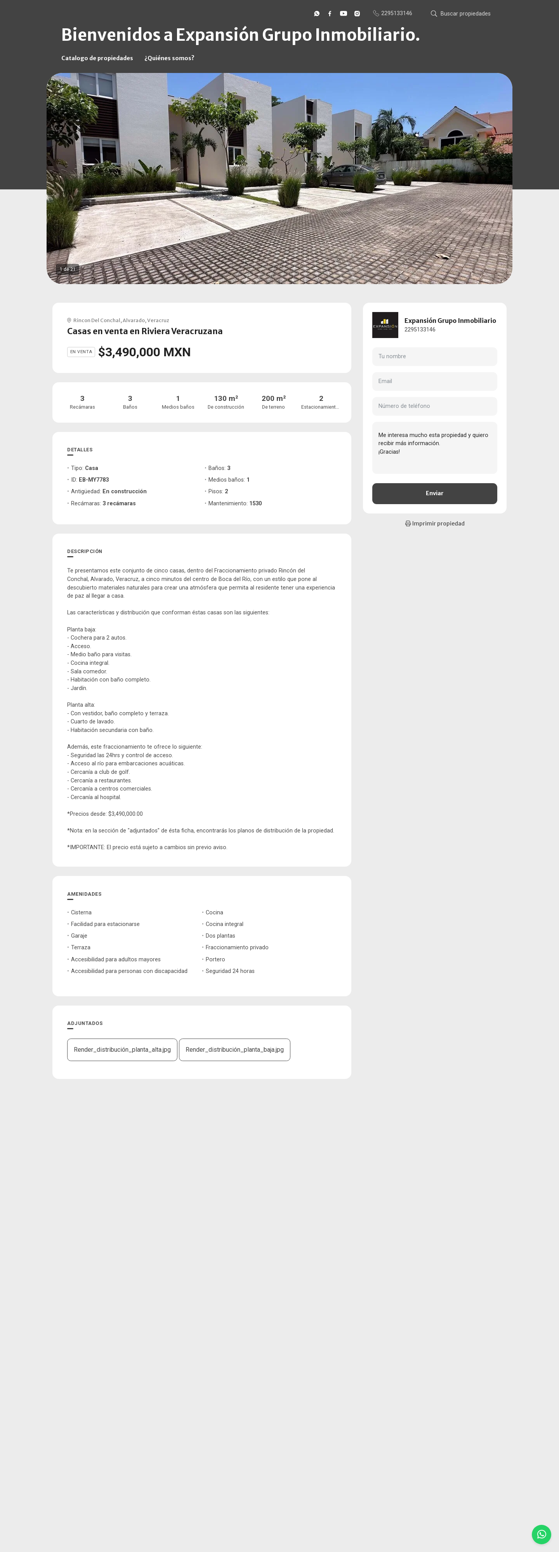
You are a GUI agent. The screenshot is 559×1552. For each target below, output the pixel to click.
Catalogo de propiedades (97, 58)
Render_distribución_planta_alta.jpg (122, 1049)
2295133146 (420, 329)
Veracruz (158, 320)
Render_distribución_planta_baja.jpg (235, 1049)
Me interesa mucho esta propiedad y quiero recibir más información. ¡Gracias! (434, 448)
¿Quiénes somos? (169, 58)
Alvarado (134, 320)
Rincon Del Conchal (96, 320)
